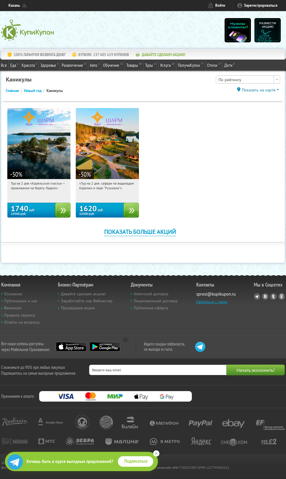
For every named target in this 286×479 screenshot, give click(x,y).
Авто (95, 65)
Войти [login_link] (220, 5)
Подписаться (135, 461)
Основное (13, 293)
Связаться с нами (212, 301)
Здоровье (49, 65)
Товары (134, 65)
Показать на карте (258, 90)
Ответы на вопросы (21, 322)
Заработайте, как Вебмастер (87, 300)
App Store (71, 346)
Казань (14, 5)
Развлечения (74, 65)
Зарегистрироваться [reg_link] (261, 5)
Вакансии (12, 307)
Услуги (167, 65)
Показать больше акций (140, 231)
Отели (214, 65)
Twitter (273, 296)
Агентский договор (151, 293)
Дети (229, 65)
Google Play (104, 346)
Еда (14, 65)
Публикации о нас (20, 300)
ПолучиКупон (191, 65)
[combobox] (248, 79)
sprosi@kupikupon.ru (216, 294)
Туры (151, 65)
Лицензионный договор (156, 300)
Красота (29, 65)
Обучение (113, 65)
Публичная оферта (151, 307)
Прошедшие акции (78, 307)
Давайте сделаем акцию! (83, 293)
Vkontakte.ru (265, 296)
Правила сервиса (19, 315)
